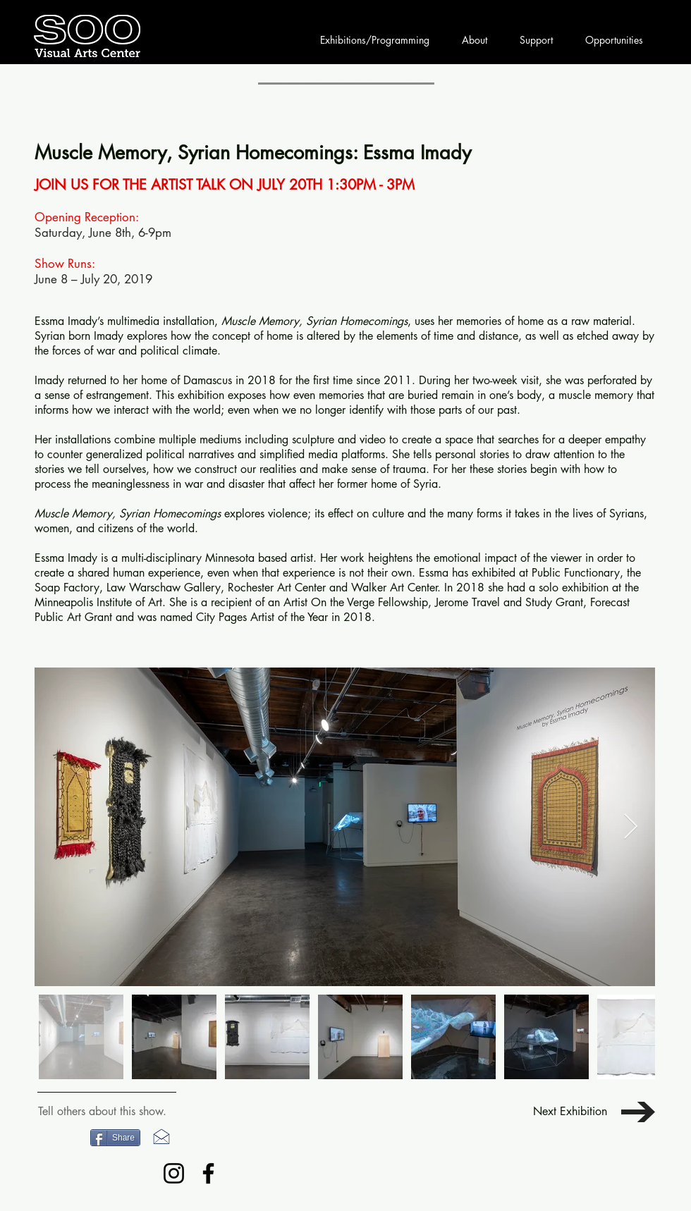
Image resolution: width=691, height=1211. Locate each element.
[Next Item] (631, 827)
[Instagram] (174, 1173)
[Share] (115, 1137)
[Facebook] (208, 1173)
